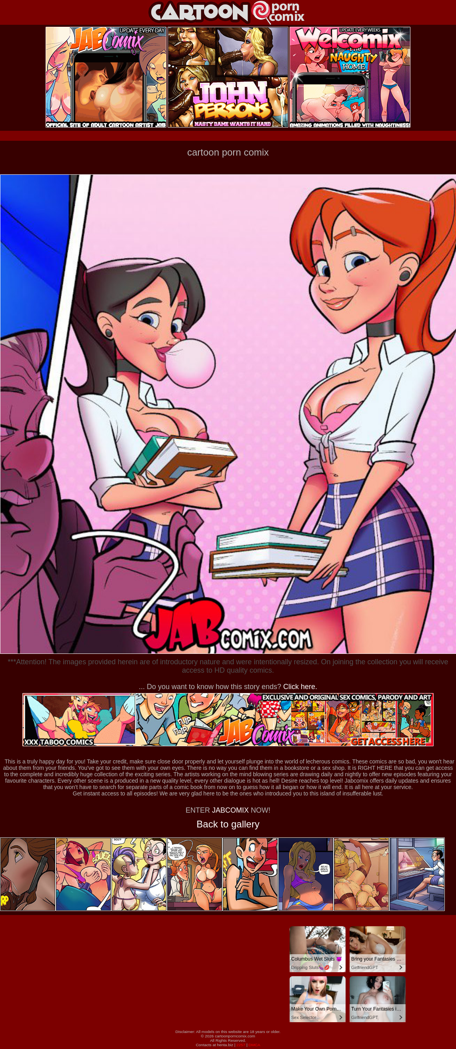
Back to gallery (227, 824)
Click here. (300, 687)
